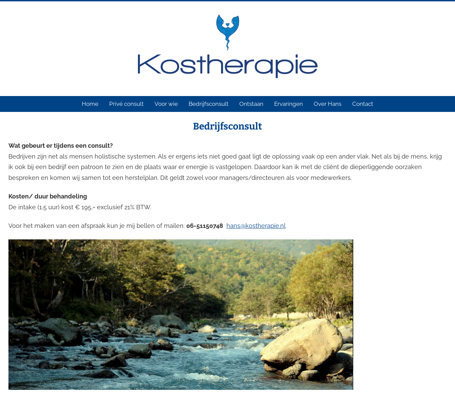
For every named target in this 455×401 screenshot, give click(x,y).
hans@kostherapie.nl (256, 225)
